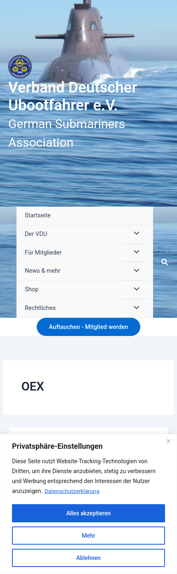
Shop (31, 289)
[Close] (168, 441)
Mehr (88, 535)
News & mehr (42, 270)
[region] (88, 504)
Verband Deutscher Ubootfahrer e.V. (72, 96)
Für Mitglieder (43, 252)
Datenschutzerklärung (73, 491)
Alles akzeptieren (88, 513)
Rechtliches (40, 308)
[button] (165, 262)
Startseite (38, 215)
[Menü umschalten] (134, 234)
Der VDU (36, 234)
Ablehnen (88, 558)
